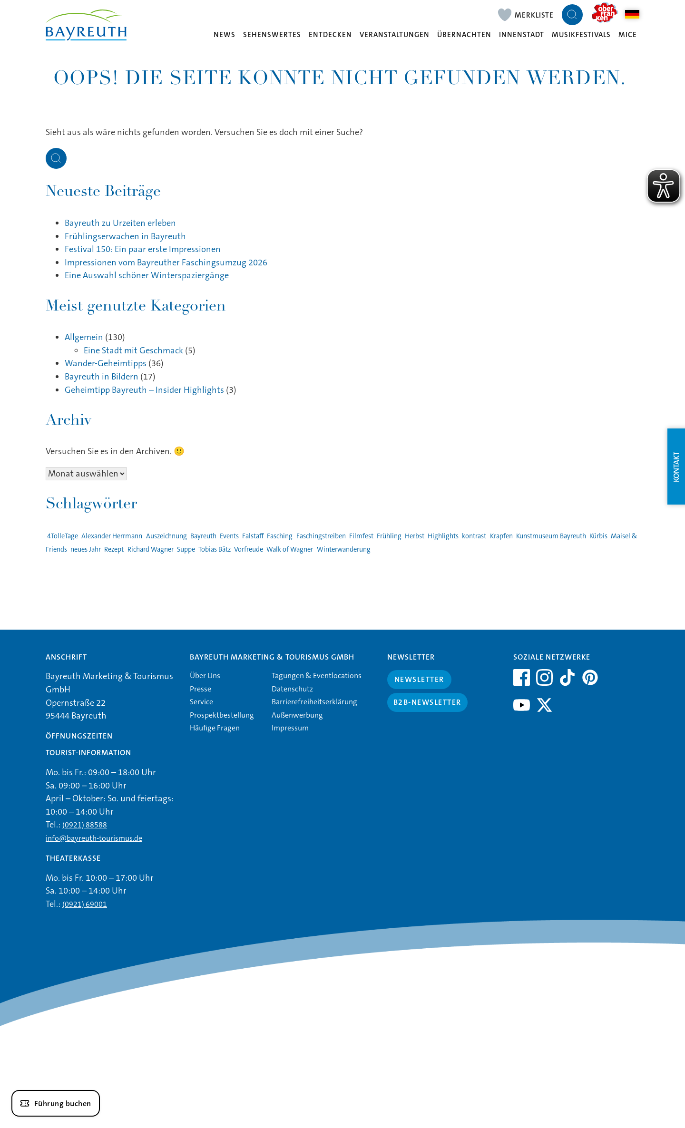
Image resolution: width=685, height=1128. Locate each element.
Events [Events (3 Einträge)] (229, 536)
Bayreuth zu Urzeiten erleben (120, 223)
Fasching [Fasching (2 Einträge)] (280, 536)
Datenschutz (292, 689)
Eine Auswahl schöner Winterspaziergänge (147, 275)
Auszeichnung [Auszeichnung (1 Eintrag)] (166, 536)
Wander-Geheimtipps (106, 363)
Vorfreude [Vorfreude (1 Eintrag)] (248, 549)
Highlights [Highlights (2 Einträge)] (443, 536)
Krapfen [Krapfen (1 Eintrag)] (501, 536)
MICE (627, 34)
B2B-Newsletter (427, 702)
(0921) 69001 (84, 904)
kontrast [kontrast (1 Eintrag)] (474, 536)
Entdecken (330, 34)
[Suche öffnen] (572, 14)
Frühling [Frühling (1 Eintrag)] (389, 536)
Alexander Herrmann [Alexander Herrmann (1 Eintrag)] (111, 536)
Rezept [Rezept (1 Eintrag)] (114, 549)
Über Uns (205, 676)
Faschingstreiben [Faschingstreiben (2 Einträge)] (321, 536)
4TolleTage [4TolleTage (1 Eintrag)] (62, 536)
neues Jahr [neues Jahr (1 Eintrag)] (85, 549)
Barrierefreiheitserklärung (314, 702)
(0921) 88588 (84, 825)
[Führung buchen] (55, 1103)
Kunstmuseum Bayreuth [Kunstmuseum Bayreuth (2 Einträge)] (551, 536)
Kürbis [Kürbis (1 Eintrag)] (598, 536)
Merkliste (534, 15)
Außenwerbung (297, 715)
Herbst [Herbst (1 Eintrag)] (414, 536)
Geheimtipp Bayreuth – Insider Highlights (144, 390)
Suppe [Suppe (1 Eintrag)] (186, 549)
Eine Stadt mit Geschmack (133, 350)
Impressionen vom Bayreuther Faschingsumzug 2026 (166, 262)
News (224, 34)
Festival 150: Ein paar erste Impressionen (143, 249)
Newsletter (419, 679)
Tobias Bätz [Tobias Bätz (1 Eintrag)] (214, 549)
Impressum (290, 728)
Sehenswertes (272, 34)
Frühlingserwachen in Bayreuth (125, 236)
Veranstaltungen (395, 34)
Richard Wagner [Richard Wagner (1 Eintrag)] (150, 549)
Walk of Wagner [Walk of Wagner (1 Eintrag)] (289, 549)
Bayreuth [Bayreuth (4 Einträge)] (203, 536)
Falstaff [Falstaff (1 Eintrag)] (253, 536)
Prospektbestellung (222, 715)
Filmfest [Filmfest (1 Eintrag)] (361, 536)
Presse (200, 689)
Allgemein (84, 337)
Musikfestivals (581, 34)
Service (201, 702)
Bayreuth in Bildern (101, 376)
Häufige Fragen (215, 728)
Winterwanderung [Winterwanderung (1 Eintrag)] (344, 549)
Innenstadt (521, 34)
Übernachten (464, 34)
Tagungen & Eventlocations (317, 676)
